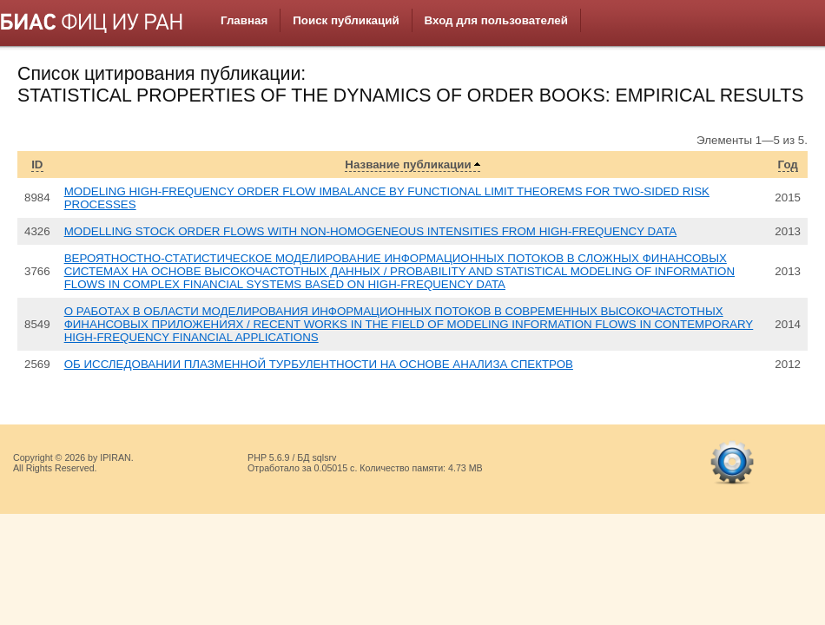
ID (37, 164)
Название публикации (408, 164)
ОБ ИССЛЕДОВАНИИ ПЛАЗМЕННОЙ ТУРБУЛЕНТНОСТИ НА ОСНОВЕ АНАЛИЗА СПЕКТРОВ (318, 364)
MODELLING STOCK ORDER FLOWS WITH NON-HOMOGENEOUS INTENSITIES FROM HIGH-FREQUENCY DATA (370, 231)
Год (788, 164)
